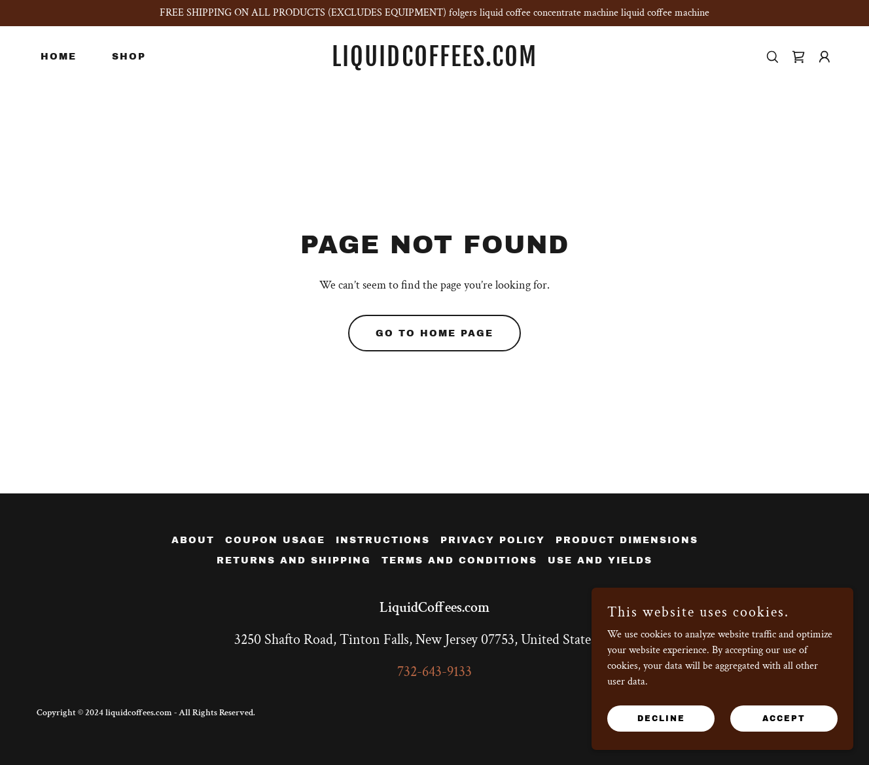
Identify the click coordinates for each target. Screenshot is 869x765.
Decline (661, 717)
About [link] (193, 540)
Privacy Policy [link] (492, 540)
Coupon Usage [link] (275, 540)
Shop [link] (129, 57)
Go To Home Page (434, 333)
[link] (434, 63)
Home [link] (59, 57)
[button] (824, 57)
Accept (784, 717)
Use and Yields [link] (600, 560)
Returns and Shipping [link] (294, 560)
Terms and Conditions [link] (459, 560)
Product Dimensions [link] (627, 540)
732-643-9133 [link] (434, 671)
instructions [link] (383, 540)
